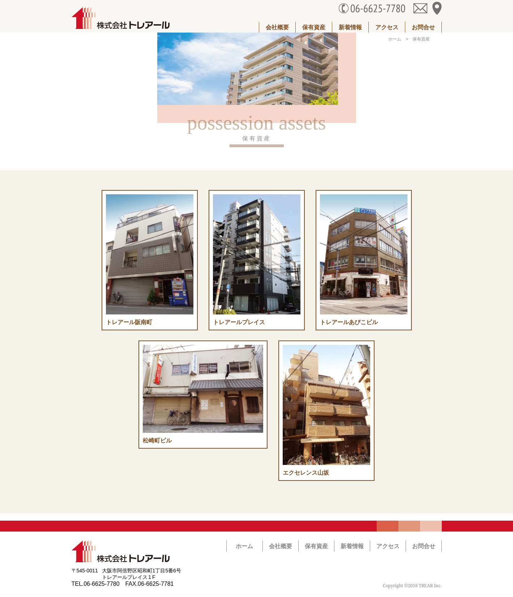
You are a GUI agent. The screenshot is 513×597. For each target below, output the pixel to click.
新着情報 (350, 27)
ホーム (394, 39)
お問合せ (423, 27)
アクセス (386, 27)
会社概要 (277, 27)
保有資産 (313, 27)
